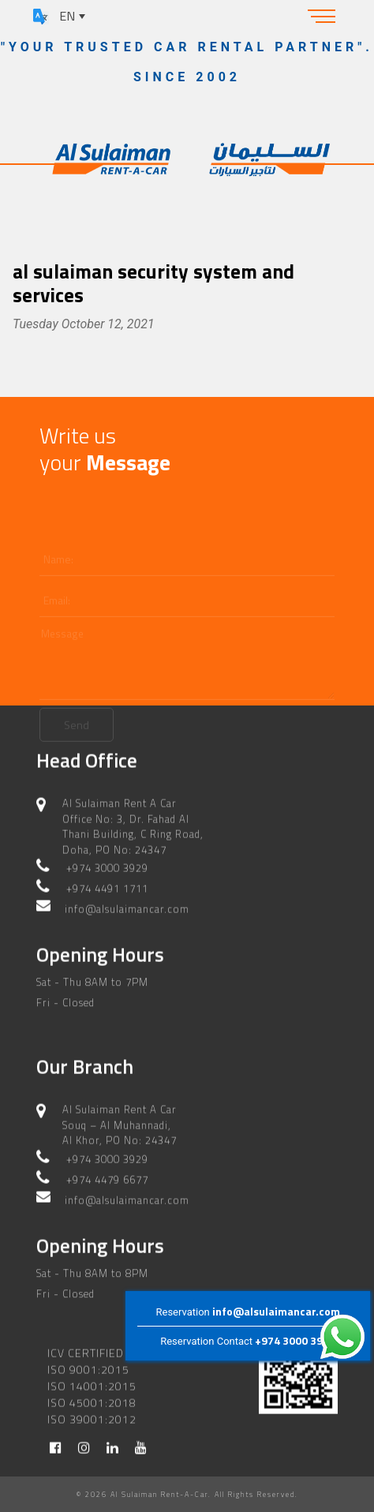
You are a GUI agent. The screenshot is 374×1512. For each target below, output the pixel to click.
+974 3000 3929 (295, 1340)
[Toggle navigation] (322, 16)
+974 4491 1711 (107, 886)
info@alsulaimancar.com (276, 1311)
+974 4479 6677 (107, 1177)
